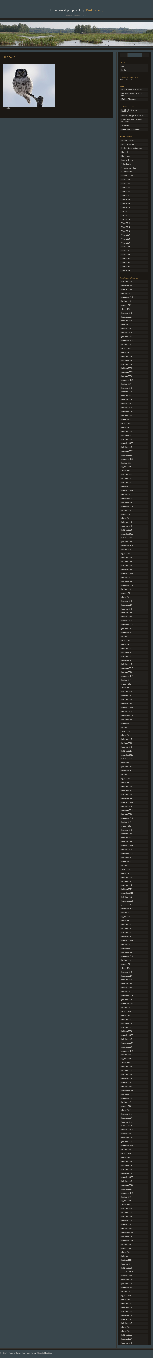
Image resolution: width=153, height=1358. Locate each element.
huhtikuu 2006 (126, 1173)
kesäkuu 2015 (126, 743)
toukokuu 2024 (126, 364)
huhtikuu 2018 (126, 613)
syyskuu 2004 (126, 1248)
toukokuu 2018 (126, 609)
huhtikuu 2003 (126, 1315)
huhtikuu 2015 (126, 751)
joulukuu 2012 (126, 857)
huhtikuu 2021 (126, 487)
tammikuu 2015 (127, 763)
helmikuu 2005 (126, 1228)
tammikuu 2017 (127, 668)
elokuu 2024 (126, 352)
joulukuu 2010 (126, 952)
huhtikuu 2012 (126, 889)
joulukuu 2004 (126, 1236)
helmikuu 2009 (126, 1039)
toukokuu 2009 (126, 1027)
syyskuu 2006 (126, 1153)
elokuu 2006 (126, 1157)
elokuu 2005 (126, 1205)
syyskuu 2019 (126, 554)
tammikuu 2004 (127, 1280)
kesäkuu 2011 (126, 929)
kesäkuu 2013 (126, 834)
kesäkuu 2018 (126, 605)
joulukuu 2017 (126, 629)
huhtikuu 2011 (126, 936)
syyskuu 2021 (126, 467)
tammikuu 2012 (127, 901)
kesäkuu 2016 (126, 696)
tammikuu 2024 (127, 372)
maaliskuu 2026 (127, 289)
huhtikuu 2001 (126, 1335)
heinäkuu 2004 (126, 1256)
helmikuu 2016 (126, 711)
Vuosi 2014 (125, 223)
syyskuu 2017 (126, 640)
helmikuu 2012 (126, 897)
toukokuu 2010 (126, 980)
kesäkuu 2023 (126, 392)
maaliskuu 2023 (127, 404)
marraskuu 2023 (127, 380)
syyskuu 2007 (126, 1106)
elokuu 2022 (126, 427)
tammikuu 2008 (127, 1090)
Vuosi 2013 (125, 219)
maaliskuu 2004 (127, 1272)
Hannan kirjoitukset (128, 140)
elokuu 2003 (126, 1299)
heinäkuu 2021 (126, 475)
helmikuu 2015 (126, 759)
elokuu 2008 (126, 1063)
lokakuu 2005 (126, 1197)
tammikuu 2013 (127, 854)
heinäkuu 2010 (126, 972)
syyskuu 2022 (126, 423)
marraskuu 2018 (127, 585)
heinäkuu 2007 (126, 1114)
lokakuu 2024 (126, 344)
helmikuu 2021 (126, 494)
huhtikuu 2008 (126, 1078)
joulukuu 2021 (126, 455)
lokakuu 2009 (126, 1007)
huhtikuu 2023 (126, 400)
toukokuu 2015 (126, 747)
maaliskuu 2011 (127, 940)
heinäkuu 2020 (126, 522)
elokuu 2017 (126, 644)
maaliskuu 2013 (127, 846)
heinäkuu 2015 (126, 739)
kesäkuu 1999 (126, 1339)
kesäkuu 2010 (126, 976)
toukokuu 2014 (126, 794)
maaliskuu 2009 (127, 1035)
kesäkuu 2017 (126, 652)
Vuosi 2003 (125, 180)
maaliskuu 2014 (127, 802)
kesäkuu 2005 (126, 1213)
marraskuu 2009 (127, 1003)
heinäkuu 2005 (126, 1209)
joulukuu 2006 (126, 1142)
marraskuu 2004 (127, 1240)
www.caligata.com (126, 79)
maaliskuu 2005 (127, 1224)
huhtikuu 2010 (126, 984)
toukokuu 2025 (126, 321)
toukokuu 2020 (126, 526)
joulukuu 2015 (126, 719)
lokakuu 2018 (126, 589)
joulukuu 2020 (126, 502)
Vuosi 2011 (125, 211)
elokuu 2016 (126, 688)
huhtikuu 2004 (126, 1268)
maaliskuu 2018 (127, 617)
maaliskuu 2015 (127, 755)
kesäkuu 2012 (126, 881)
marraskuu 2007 (127, 1098)
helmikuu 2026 (126, 293)
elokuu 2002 (126, 1327)
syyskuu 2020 (126, 514)
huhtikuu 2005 (126, 1221)
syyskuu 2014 (126, 779)
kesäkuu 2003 (126, 1307)
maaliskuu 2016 (127, 708)
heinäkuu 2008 (126, 1067)
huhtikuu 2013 (126, 842)
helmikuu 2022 (126, 447)
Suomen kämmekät (128, 168)
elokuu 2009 (126, 1015)
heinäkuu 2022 (126, 431)
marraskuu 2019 (127, 546)
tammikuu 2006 (127, 1185)
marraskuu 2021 (127, 459)
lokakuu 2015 (126, 727)
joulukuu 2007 (126, 1094)
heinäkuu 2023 (126, 388)
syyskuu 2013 (126, 826)
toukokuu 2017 (126, 656)
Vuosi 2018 (125, 239)
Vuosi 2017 (125, 235)
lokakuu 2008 (126, 1055)
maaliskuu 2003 (127, 1319)
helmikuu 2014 (126, 806)
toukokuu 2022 (126, 439)
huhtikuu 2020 (126, 530)
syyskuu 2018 (126, 593)
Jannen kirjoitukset (128, 144)
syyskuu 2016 (126, 684)
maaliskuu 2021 (127, 490)
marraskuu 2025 (127, 297)
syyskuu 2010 (126, 964)
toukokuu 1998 (126, 1343)
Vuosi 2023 (125, 259)
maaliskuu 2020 (127, 534)
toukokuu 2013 (126, 838)
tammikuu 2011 (127, 948)
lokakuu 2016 (126, 680)
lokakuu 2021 (126, 463)
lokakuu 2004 (126, 1244)
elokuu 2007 (126, 1110)
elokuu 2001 (126, 1331)
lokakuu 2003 (126, 1292)
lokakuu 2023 (126, 384)
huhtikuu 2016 (126, 704)
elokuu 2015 (126, 735)
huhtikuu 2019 (126, 569)
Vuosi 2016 (125, 231)
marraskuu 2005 (127, 1193)
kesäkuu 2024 (126, 360)
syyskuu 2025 (126, 305)
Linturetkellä (125, 156)
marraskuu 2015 (127, 723)
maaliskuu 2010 (127, 988)
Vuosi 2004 (125, 184)
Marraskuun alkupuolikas (130, 129)
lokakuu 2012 (126, 865)
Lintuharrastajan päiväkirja (76, 10)
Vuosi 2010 (125, 207)
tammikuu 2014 (127, 810)
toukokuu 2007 (126, 1122)
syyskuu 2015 (126, 731)
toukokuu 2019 (126, 565)
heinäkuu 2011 (126, 925)
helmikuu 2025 (126, 333)
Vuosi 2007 (125, 195)
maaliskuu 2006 (127, 1177)
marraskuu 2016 (127, 676)
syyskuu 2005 (126, 1201)
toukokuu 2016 (126, 700)
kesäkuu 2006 (126, 1165)
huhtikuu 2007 (126, 1126)
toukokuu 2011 (126, 932)
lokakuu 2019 (126, 550)
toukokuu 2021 (126, 483)
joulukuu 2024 (126, 337)
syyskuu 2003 (126, 1296)
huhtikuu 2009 (126, 1031)
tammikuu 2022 (127, 451)
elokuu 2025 (126, 309)
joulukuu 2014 (126, 767)
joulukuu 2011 (126, 905)
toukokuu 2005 (126, 1217)
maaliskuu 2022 (127, 443)
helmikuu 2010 (126, 992)
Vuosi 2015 (125, 227)
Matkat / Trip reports (128, 99)
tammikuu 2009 (127, 1043)
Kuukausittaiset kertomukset (131, 148)
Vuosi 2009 (125, 203)
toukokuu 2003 (126, 1311)
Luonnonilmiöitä (127, 160)
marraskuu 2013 (127, 818)
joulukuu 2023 (126, 376)
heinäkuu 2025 (126, 313)
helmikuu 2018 (126, 621)
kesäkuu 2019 (126, 562)
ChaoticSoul (48, 1353)
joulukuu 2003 (126, 1284)
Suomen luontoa (127, 172)
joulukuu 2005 (126, 1189)
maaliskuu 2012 (127, 893)
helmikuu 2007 (126, 1134)
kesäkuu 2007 (126, 1118)
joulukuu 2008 (126, 1047)
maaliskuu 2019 (127, 573)
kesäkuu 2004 (126, 1260)
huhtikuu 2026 (126, 285)
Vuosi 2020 (125, 247)
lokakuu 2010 (126, 960)
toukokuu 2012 (126, 885)
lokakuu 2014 (126, 775)
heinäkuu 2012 (126, 877)
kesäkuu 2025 (126, 317)
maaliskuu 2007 (127, 1130)
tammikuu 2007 (127, 1138)
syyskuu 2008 (126, 1059)
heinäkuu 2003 (126, 1303)
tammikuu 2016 (127, 715)
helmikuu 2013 (126, 850)
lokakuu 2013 (126, 822)
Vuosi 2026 (125, 270)
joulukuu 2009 (126, 1000)
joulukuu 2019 (126, 542)
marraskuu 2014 (127, 771)
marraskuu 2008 (127, 1051)
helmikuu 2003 (126, 1323)
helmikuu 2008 (126, 1086)
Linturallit (124, 152)
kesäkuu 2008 (126, 1071)
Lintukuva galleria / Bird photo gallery (132, 94)
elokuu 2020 (126, 518)
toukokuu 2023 (126, 396)
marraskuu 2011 (127, 909)
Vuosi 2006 (125, 192)
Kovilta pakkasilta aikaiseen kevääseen (131, 120)
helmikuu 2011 (126, 944)
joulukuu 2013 (126, 814)
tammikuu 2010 (127, 996)
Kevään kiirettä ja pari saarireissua (129, 111)
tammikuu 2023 (127, 412)
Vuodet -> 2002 (127, 176)
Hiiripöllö (9, 57)
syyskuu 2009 (126, 1011)
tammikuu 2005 (127, 1232)
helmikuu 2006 (126, 1181)
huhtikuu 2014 (126, 798)
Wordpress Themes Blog (17, 1353)
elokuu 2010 (126, 968)
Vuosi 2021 (125, 251)
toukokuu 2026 (126, 281)
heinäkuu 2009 (126, 1019)
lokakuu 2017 (126, 636)
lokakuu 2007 (126, 1102)
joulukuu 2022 (126, 415)
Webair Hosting (31, 1353)
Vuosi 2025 (125, 267)
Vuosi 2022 (125, 255)
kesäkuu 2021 (126, 479)
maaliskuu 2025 (127, 329)
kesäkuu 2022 (126, 435)
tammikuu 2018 (127, 625)
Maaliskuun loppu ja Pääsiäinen (133, 116)
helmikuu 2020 (126, 538)
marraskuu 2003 (127, 1288)
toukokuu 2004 (126, 1264)
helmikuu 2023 (126, 408)
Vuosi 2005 (125, 188)
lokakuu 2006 (126, 1149)
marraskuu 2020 (127, 506)
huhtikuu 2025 (126, 325)
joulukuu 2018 (126, 581)
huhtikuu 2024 (126, 368)
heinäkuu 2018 (126, 601)
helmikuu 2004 (126, 1276)
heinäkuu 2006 (126, 1161)
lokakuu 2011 (126, 913)
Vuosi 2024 (125, 263)
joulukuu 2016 (126, 672)
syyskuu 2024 (126, 348)
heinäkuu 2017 (126, 648)
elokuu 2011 (126, 921)
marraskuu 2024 (127, 341)
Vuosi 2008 (125, 199)
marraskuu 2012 (127, 861)
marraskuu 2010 (127, 956)
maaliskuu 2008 (127, 1082)
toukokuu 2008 (126, 1075)
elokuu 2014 (126, 782)
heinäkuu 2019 (126, 558)
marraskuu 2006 (127, 1146)
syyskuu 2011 (126, 917)
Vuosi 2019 (125, 243)
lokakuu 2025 (126, 301)
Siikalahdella (126, 164)
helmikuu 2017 (126, 664)
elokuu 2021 (126, 471)
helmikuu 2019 (126, 577)
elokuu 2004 (126, 1252)
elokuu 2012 (126, 873)
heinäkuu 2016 (126, 692)
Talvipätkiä (125, 125)
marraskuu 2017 (127, 633)
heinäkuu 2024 (126, 356)
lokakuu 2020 (126, 510)
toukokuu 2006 (126, 1169)
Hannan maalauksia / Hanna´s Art (133, 89)
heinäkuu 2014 (126, 786)
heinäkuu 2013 (126, 830)
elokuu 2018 (126, 597)
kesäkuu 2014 (126, 790)
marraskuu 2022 (127, 419)
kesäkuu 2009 (126, 1023)
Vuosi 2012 (125, 215)
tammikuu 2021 (127, 498)
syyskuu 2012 (126, 869)
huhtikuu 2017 (126, 660)
